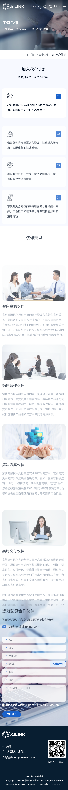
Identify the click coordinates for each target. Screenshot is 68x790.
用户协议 (29, 776)
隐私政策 (53, 705)
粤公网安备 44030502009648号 (21, 784)
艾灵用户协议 (34, 705)
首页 (33, 54)
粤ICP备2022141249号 (51, 784)
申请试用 (34, 6)
